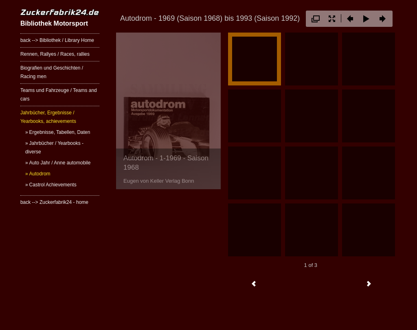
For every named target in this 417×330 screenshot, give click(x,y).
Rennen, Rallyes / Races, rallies (55, 54)
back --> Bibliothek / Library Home (57, 40)
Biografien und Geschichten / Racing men (51, 72)
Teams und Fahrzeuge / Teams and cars (58, 94)
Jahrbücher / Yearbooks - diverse (54, 147)
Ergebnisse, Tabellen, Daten (59, 132)
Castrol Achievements (53, 185)
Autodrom (39, 174)
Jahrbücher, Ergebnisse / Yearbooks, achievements (48, 117)
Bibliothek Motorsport (54, 23)
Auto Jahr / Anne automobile (60, 163)
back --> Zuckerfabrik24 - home (54, 202)
